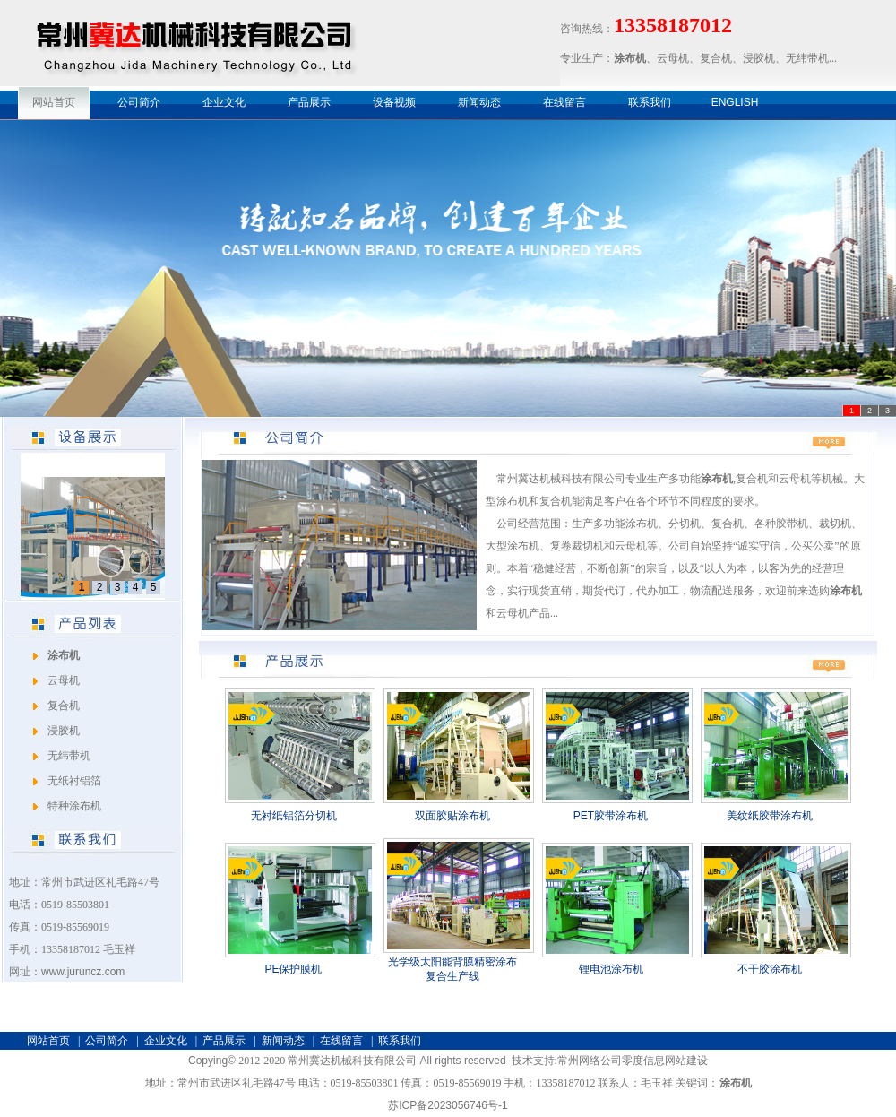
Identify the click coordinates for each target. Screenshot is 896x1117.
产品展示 (309, 102)
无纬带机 (68, 755)
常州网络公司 (589, 1060)
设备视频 (394, 102)
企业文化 (224, 102)
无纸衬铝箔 (74, 781)
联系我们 (649, 102)
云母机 (63, 680)
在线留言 (564, 102)
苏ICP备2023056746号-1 (447, 1105)
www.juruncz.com (83, 971)
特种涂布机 (74, 806)
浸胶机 (63, 730)
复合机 (63, 705)
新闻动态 (479, 102)
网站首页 (53, 102)
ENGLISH (735, 102)
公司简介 (138, 102)
